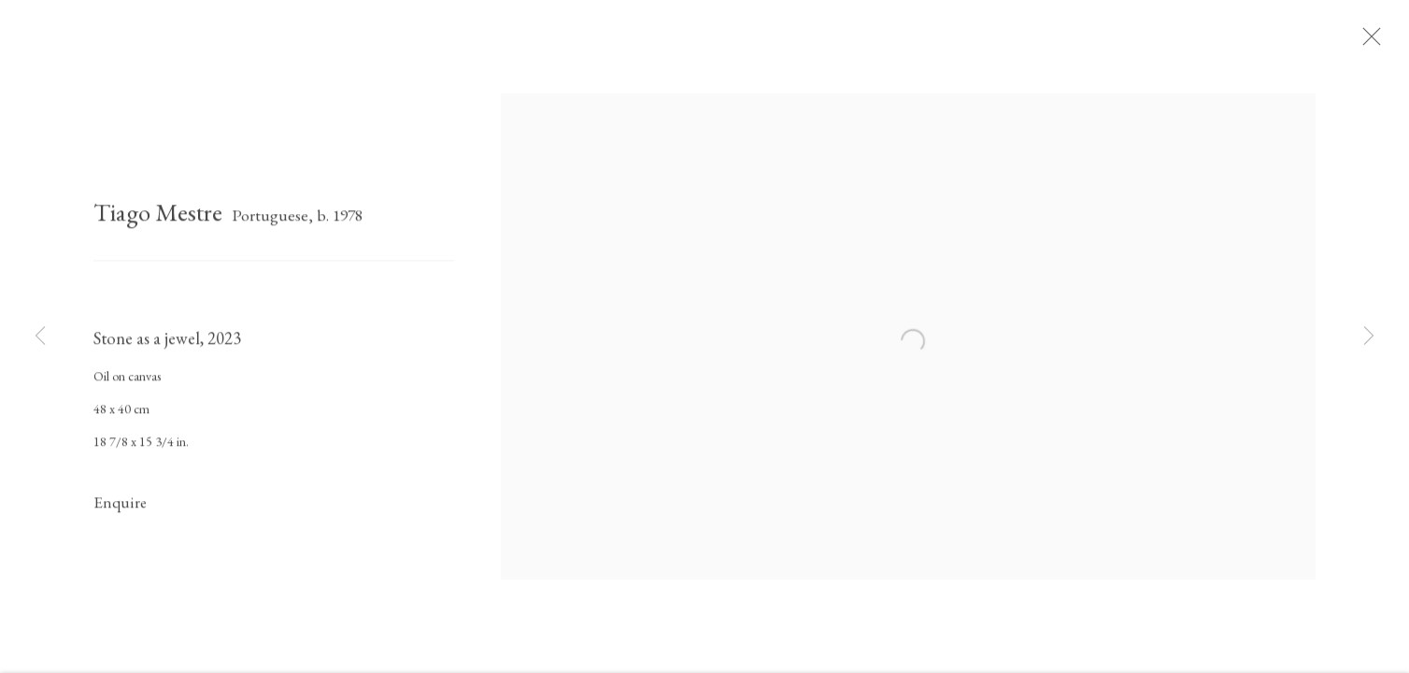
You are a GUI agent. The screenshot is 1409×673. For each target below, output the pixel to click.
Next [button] (1369, 336)
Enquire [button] (120, 508)
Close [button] (1380, 42)
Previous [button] (40, 336)
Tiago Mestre (157, 218)
